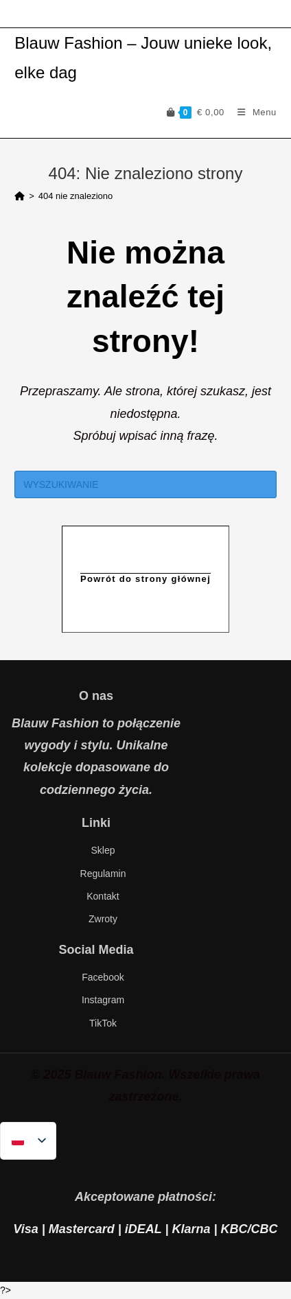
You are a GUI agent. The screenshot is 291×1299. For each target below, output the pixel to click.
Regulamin (103, 873)
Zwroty (103, 918)
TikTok (103, 1023)
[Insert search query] (145, 484)
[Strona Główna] (19, 196)
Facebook (103, 977)
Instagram (103, 999)
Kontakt (102, 896)
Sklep (103, 850)
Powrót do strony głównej (145, 579)
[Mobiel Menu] (252, 112)
